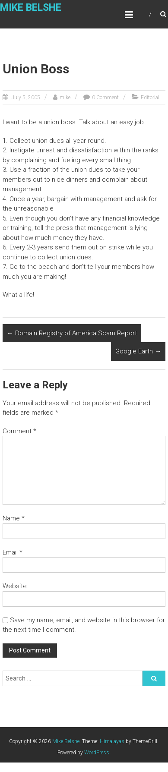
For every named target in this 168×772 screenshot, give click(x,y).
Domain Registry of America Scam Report (72, 333)
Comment (19, 431)
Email (12, 552)
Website (15, 586)
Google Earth (138, 351)
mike (65, 98)
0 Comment (105, 98)
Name (14, 518)
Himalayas (112, 741)
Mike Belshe (30, 7)
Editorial (150, 98)
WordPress (96, 753)
